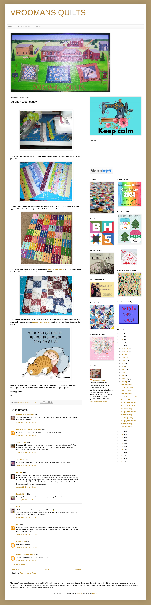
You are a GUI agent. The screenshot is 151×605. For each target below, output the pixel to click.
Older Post (77, 569)
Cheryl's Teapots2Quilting (25, 554)
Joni (18, 524)
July (123, 363)
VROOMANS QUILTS (48, 12)
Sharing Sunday (126, 409)
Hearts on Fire (126, 399)
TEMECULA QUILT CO (41, 322)
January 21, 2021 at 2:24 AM (26, 452)
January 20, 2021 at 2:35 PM (26, 422)
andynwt (79, 593)
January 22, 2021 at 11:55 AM (26, 547)
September (125, 357)
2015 (122, 446)
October (124, 354)
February (124, 379)
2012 (122, 456)
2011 (122, 459)
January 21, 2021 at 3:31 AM (26, 465)
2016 (122, 443)
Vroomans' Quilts (98, 380)
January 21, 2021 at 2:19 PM (26, 517)
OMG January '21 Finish (129, 390)
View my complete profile (98, 402)
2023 (122, 339)
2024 (122, 336)
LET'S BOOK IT (23, 27)
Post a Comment (19, 565)
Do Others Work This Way (130, 396)
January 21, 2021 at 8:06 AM (26, 500)
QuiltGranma (21, 541)
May (123, 369)
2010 (122, 462)
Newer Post (15, 569)
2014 (122, 450)
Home (10, 27)
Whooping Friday (127, 418)
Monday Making (126, 384)
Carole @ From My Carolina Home (29, 429)
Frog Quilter (20, 494)
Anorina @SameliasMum (25, 414)
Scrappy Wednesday (128, 402)
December (125, 348)
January (124, 382)
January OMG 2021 (128, 427)
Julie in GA (20, 459)
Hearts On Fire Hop (128, 405)
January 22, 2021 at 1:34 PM (26, 560)
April (123, 372)
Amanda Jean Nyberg (56, 269)
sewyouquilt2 (21, 442)
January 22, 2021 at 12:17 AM (26, 534)
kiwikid (18, 507)
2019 (122, 434)
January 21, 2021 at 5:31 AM (26, 487)
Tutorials (37, 27)
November (125, 351)
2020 (122, 431)
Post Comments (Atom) (28, 573)
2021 (122, 346)
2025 (122, 333)
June (123, 366)
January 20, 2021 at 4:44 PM (26, 435)
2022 (122, 342)
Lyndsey (19, 472)
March (123, 375)
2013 (122, 453)
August (124, 360)
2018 (122, 437)
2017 (122, 441)
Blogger (94, 593)
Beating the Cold (127, 387)
